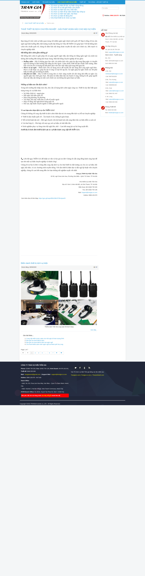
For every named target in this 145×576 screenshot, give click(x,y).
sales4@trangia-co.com (116, 99)
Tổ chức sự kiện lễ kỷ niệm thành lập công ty (68, 12)
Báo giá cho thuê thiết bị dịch (35, 340)
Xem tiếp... (94, 330)
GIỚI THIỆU (36, 2)
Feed (89, 368)
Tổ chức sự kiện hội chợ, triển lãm (64, 10)
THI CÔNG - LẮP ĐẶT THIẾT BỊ (98, 2)
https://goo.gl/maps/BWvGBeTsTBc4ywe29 (52, 198)
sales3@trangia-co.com (116, 91)
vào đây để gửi (46, 395)
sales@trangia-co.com (116, 82)
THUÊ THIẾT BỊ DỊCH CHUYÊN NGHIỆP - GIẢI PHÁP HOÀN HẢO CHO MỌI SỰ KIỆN (58, 29)
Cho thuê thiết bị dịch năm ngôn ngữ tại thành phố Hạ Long (44, 344)
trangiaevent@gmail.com (33, 374)
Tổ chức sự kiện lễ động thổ (62, 16)
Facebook (80, 368)
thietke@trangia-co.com (116, 112)
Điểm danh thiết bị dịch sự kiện (34, 263)
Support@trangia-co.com (89, 192)
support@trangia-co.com (116, 52)
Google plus (84, 368)
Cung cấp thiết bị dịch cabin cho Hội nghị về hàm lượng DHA (45, 338)
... (45, 353)
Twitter (75, 368)
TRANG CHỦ (25, 2)
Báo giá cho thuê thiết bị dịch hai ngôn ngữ (39, 342)
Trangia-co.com (86, 375)
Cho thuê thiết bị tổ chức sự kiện (63, 18)
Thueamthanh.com (98, 375)
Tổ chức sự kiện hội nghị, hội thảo (64, 14)
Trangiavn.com (75, 375)
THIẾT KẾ (82, 2)
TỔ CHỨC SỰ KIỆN (48, 2)
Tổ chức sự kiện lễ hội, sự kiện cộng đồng (67, 5)
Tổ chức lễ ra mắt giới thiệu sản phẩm (65, 8)
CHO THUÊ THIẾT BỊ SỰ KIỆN (67, 2)
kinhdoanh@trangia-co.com (114, 74)
